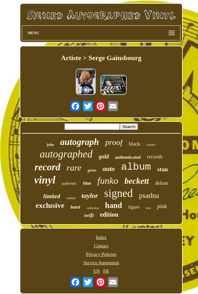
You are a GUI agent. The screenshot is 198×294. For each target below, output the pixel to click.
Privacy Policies (101, 254)
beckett (136, 181)
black (134, 144)
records (155, 157)
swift (89, 215)
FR (106, 271)
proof (113, 142)
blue (87, 183)
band (75, 206)
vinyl (44, 180)
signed (118, 193)
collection (92, 208)
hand (113, 205)
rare (74, 168)
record (47, 167)
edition (109, 214)
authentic (69, 183)
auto (109, 169)
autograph (79, 142)
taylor (90, 195)
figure (134, 206)
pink (162, 206)
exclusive (50, 205)
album (136, 167)
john (50, 144)
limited (51, 196)
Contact (101, 245)
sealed (70, 198)
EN (97, 271)
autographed (66, 154)
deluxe (161, 183)
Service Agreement (101, 262)
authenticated (128, 157)
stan (162, 169)
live (148, 208)
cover (151, 144)
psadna (149, 195)
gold (104, 156)
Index (101, 237)
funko (107, 180)
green (92, 170)
